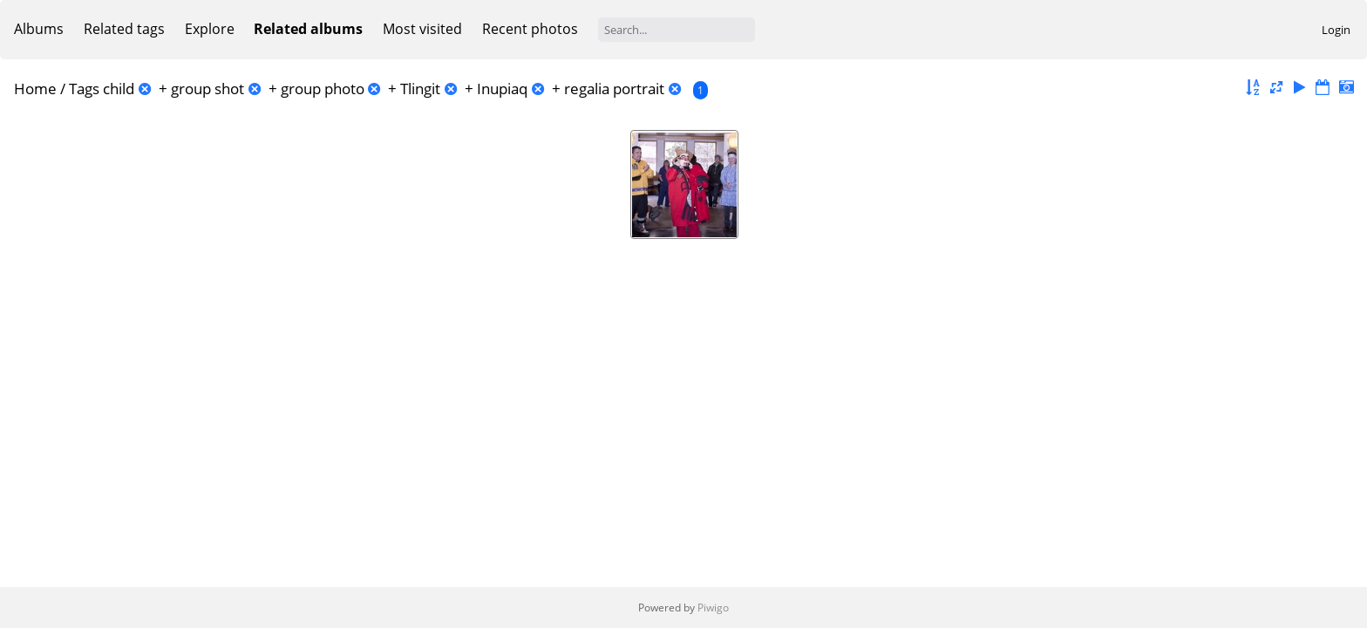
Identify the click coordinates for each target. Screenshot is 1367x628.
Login (1336, 30)
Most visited (422, 28)
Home (35, 88)
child (118, 88)
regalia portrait (614, 88)
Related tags (124, 28)
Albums (39, 28)
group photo (322, 88)
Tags (84, 88)
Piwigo (713, 607)
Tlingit (420, 88)
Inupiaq (502, 88)
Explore (210, 28)
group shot (207, 88)
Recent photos (530, 28)
